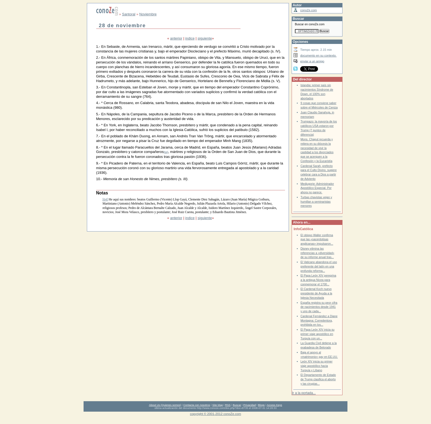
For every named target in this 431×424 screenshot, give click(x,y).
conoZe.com (308, 10)
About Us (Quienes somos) (165, 404)
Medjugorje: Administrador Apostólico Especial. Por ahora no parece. (317, 188)
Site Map (217, 404)
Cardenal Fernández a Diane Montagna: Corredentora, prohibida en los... (319, 320)
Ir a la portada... (304, 393)
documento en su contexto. (318, 55)
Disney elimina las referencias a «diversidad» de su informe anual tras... (317, 253)
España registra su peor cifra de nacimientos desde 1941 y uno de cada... (318, 307)
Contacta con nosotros (196, 404)
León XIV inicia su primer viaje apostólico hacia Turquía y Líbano (316, 366)
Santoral (128, 14)
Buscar (237, 404)
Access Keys (274, 404)
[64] (166, 152)
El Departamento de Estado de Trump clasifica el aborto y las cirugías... (318, 379)
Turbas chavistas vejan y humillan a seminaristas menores (316, 201)
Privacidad (249, 404)
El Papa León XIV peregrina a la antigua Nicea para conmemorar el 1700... (318, 280)
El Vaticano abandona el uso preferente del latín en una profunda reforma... (318, 266)
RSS (228, 404)
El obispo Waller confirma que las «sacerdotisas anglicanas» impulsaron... (316, 239)
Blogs (261, 404)
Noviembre (148, 14)
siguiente (205, 38)
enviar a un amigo (312, 61)
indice (190, 38)
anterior (176, 38)
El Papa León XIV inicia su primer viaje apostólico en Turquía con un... (317, 334)
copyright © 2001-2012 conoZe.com (215, 413)
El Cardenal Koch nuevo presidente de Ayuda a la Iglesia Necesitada (316, 293)
